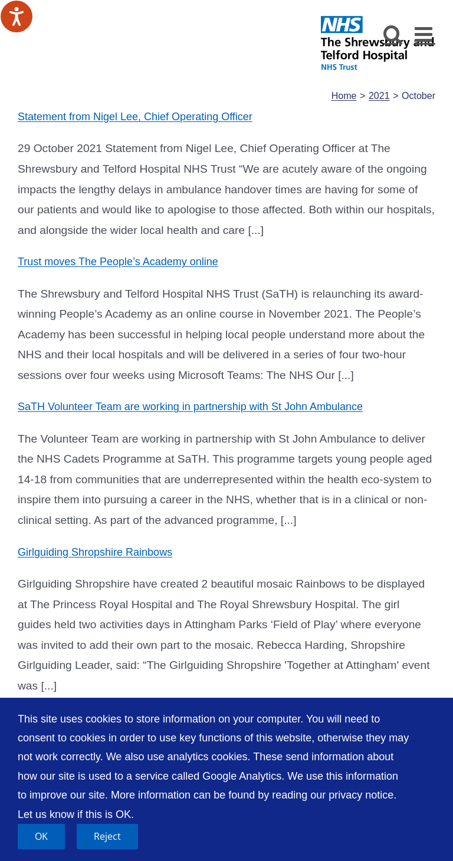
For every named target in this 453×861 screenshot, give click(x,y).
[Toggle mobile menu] (425, 34)
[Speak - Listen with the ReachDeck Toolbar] (16, 16)
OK (41, 836)
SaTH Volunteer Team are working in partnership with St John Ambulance (190, 407)
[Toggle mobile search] (393, 34)
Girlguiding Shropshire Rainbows (95, 552)
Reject (107, 836)
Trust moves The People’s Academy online (118, 262)
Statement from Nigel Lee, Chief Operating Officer (135, 117)
